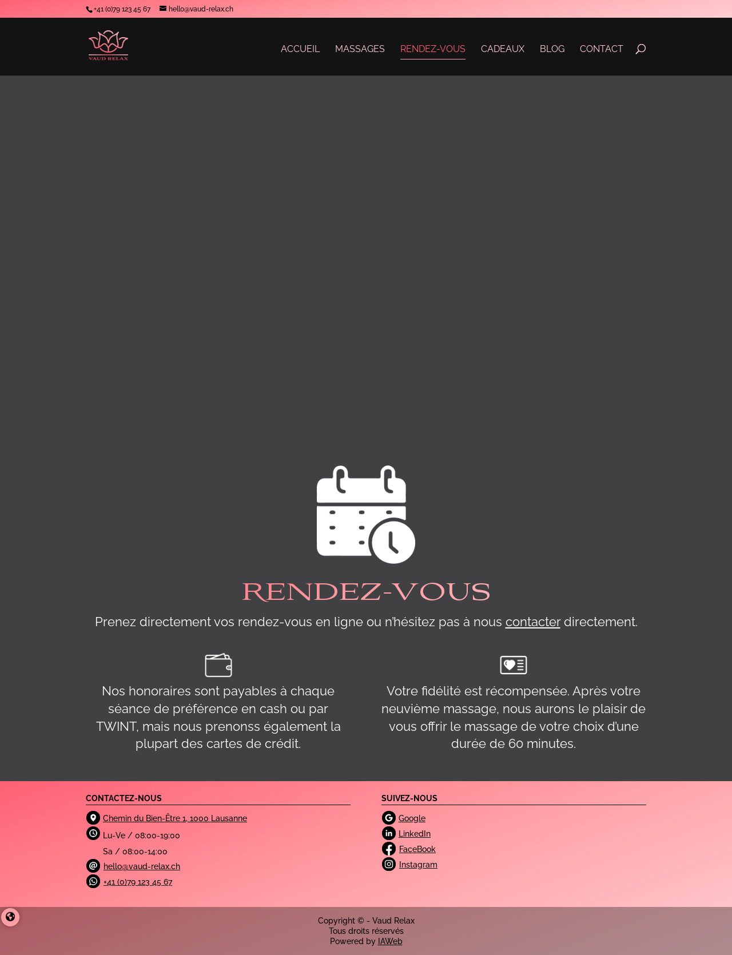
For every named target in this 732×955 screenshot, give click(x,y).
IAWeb (390, 941)
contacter (533, 621)
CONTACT (601, 48)
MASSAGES (360, 48)
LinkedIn (415, 833)
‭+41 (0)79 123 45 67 (122, 9)
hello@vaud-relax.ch (142, 866)
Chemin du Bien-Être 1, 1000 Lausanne (175, 818)
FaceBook (417, 849)
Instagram (418, 864)
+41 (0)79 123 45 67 (138, 881)
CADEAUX (502, 48)
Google (412, 818)
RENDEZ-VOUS (433, 48)
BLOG (552, 48)
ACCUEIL (300, 48)
